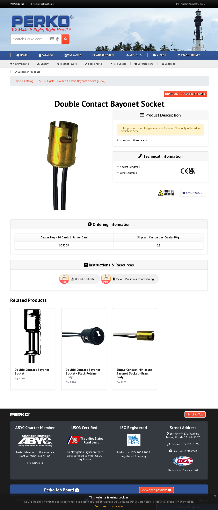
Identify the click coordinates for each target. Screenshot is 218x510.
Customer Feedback (27, 71)
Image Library (189, 55)
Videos (159, 55)
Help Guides (118, 63)
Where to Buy (103, 55)
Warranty (73, 55)
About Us (134, 55)
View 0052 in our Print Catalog (133, 279)
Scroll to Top (195, 414)
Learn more (117, 506)
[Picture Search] (51, 39)
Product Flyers (67, 63)
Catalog (46, 55)
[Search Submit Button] (66, 39)
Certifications (144, 63)
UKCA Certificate (83, 279)
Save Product (193, 193)
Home (21, 55)
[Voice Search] (57, 39)
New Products (19, 63)
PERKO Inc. (17, 3)
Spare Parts (93, 63)
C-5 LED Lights (45, 81)
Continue (101, 506)
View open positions (156, 490)
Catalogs (168, 63)
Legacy (43, 63)
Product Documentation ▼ (185, 94)
